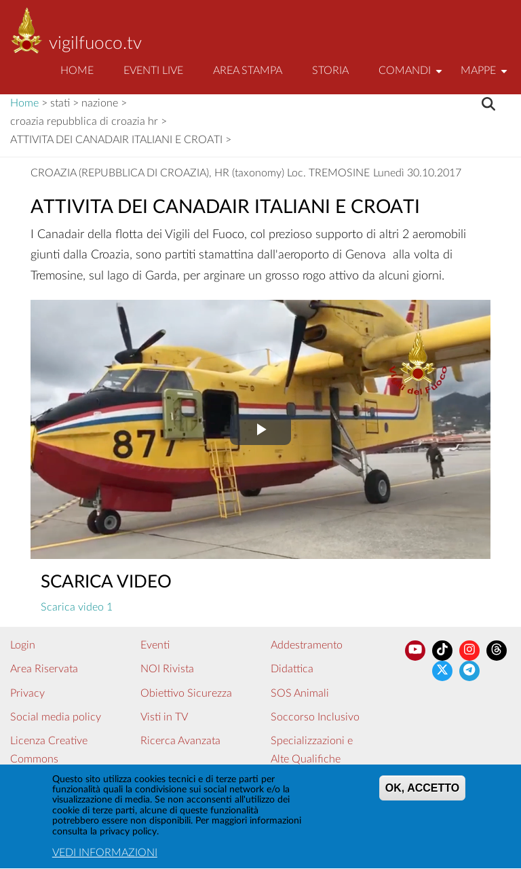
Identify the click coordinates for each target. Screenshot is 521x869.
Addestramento (307, 645)
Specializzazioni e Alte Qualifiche (312, 750)
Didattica (292, 668)
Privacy (27, 693)
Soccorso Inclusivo (315, 717)
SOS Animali (300, 693)
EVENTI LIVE (153, 70)
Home (77, 70)
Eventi (155, 645)
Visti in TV (164, 717)
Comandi (412, 76)
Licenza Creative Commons (49, 750)
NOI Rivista (167, 668)
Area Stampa (247, 70)
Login (22, 645)
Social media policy (55, 717)
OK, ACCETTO (422, 792)
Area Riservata (44, 668)
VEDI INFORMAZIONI (104, 856)
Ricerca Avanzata (180, 740)
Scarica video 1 (77, 607)
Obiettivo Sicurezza (186, 693)
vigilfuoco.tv (95, 43)
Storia (330, 70)
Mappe (486, 76)
